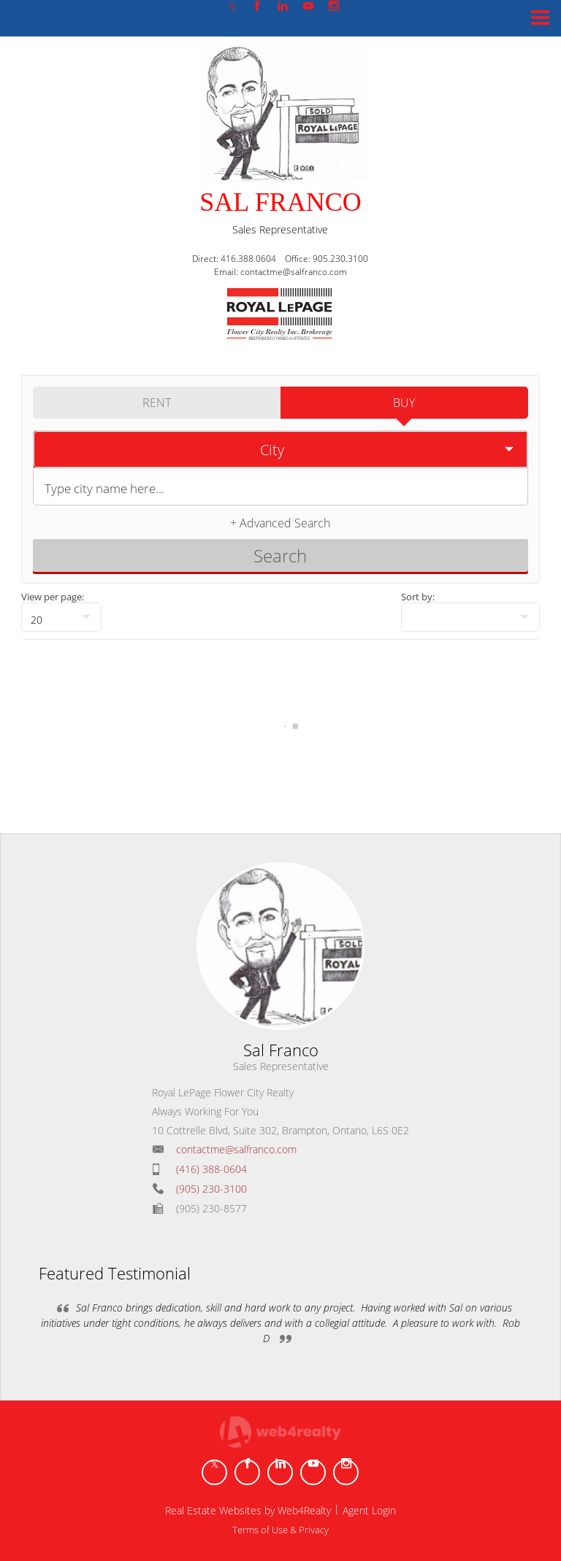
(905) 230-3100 (211, 1189)
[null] (61, 617)
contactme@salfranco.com (236, 1149)
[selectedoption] (280, 449)
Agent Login (369, 1510)
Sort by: (418, 597)
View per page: (52, 597)
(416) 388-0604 (211, 1169)
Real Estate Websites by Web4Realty (248, 1510)
